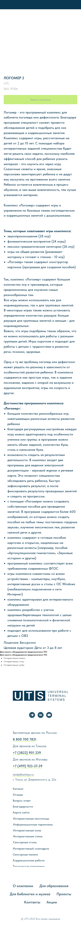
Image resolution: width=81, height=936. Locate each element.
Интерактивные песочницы (31, 818)
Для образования (53, 886)
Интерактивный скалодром (31, 848)
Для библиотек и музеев (30, 894)
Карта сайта (21, 812)
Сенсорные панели (25, 854)
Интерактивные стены (27, 836)
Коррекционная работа (28, 860)
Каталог (18, 788)
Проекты (64, 894)
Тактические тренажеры (29, 866)
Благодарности (23, 806)
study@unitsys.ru (23, 774)
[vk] (41, 715)
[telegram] (32, 715)
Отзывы (18, 794)
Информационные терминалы (33, 824)
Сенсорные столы (25, 842)
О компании (23, 886)
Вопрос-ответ (22, 800)
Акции (52, 902)
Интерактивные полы (27, 830)
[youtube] (49, 715)
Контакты (32, 902)
